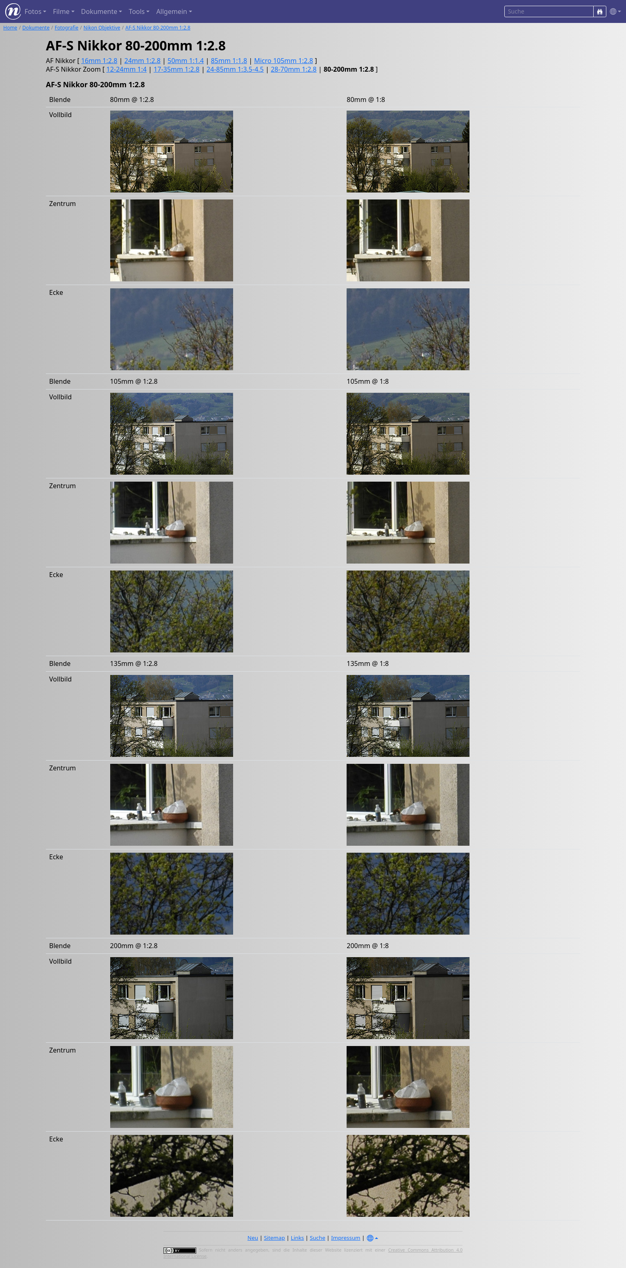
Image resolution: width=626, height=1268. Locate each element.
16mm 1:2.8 (99, 60)
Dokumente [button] (99, 11)
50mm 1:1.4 (186, 60)
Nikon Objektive (102, 27)
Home (10, 27)
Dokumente (36, 27)
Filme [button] (61, 11)
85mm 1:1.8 (229, 60)
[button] (613, 11)
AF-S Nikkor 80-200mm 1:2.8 (158, 27)
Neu (252, 1237)
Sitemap (274, 1237)
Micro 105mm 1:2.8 (283, 60)
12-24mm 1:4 (127, 69)
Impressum (345, 1237)
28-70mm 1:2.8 (294, 69)
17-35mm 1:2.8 (177, 69)
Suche (317, 1237)
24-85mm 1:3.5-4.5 (235, 69)
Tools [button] (137, 11)
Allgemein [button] (171, 11)
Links (297, 1237)
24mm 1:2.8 (143, 60)
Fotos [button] (33, 11)
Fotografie (66, 27)
